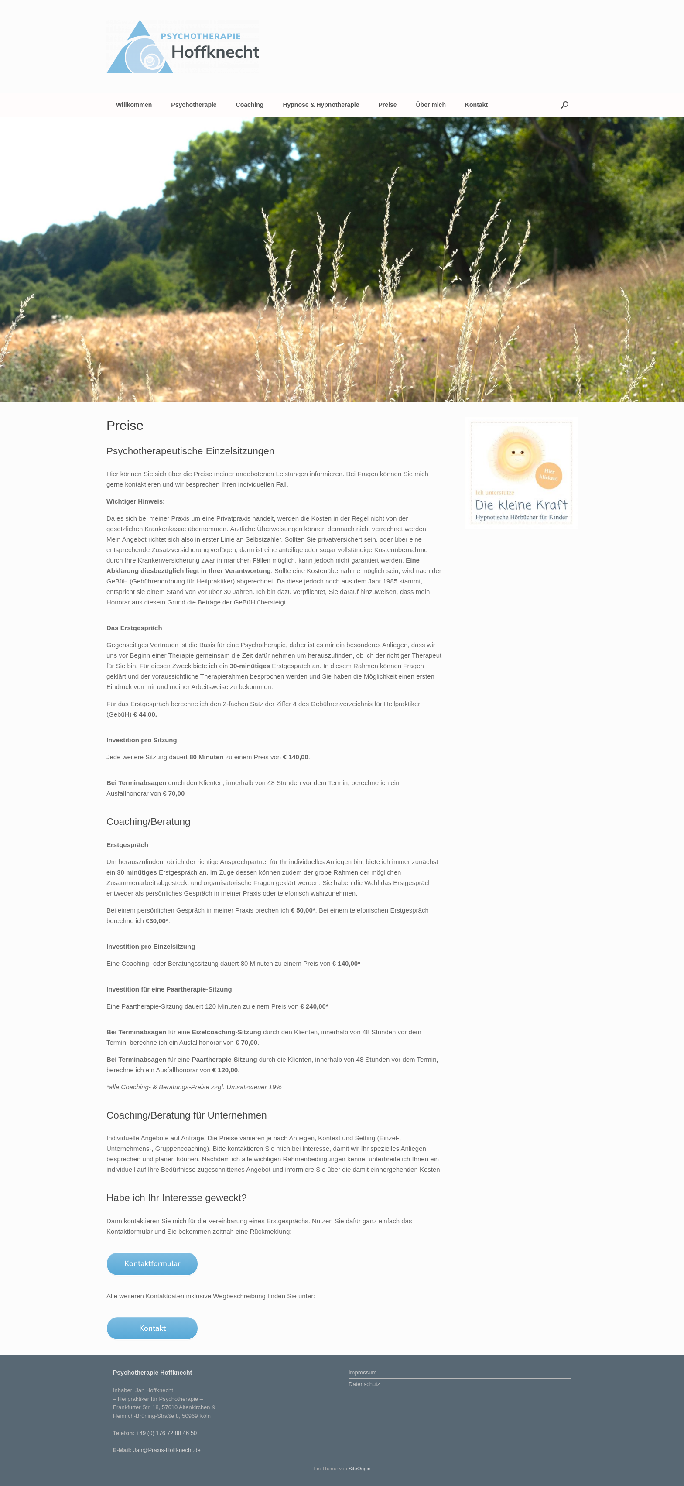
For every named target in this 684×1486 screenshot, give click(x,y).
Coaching (250, 104)
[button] (565, 105)
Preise (387, 104)
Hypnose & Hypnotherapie (321, 104)
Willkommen (134, 104)
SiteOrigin (360, 1468)
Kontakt (476, 104)
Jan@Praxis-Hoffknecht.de (167, 1450)
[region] (342, 259)
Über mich (430, 104)
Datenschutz (364, 1384)
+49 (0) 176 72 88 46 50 (166, 1433)
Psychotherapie (193, 104)
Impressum (362, 1372)
